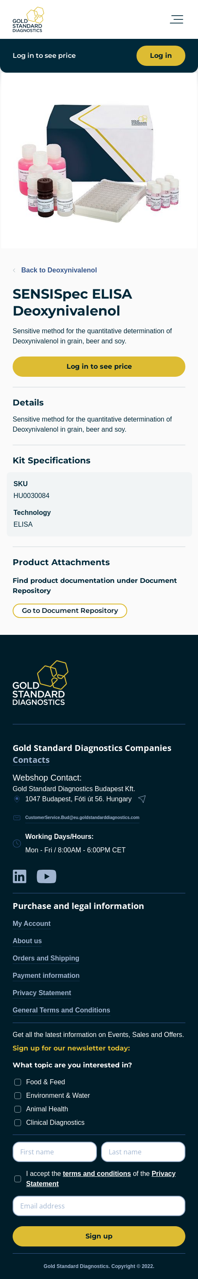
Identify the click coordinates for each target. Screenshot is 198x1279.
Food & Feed (45, 1082)
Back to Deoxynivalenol (55, 270)
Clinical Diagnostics (55, 1122)
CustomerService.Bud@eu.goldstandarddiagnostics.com (82, 817)
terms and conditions (97, 1173)
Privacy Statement (42, 992)
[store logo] (28, 19)
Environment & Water (58, 1095)
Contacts (31, 760)
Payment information (46, 975)
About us (27, 940)
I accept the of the (101, 1178)
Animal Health (47, 1109)
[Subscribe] (99, 1236)
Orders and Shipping (46, 958)
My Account (32, 923)
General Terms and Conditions (61, 1010)
